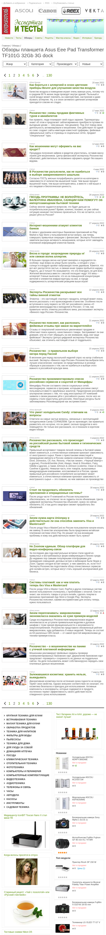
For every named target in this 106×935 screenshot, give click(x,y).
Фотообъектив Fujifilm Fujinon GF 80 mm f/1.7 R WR (86, 788)
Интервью (87, 38)
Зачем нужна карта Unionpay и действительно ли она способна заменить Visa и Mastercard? (62, 520)
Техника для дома (18, 743)
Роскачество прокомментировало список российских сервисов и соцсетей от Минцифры (61, 380)
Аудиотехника (15, 783)
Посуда (11, 755)
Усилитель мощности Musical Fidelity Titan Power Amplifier (86, 818)
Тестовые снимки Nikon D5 (18, 932)
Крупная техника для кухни (24, 715)
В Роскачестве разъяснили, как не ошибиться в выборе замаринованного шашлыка (60, 173)
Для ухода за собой (19, 747)
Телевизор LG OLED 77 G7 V (86, 844)
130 (49, 75)
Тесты (19, 38)
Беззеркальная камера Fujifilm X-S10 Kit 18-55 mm (86, 831)
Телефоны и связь (18, 787)
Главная (6, 46)
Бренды (98, 38)
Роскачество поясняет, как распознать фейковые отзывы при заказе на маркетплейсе (61, 324)
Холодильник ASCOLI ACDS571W (82, 747)
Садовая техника (17, 807)
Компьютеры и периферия (23, 771)
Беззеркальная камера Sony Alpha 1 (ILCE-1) (86, 774)
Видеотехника (15, 779)
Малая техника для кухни (23, 723)
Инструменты (15, 803)
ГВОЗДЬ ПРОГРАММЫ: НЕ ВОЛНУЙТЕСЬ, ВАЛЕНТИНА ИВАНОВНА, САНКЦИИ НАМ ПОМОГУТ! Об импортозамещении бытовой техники (66, 200)
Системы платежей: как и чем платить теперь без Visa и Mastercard (55, 584)
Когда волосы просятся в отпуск (21, 855)
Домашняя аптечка (19, 751)
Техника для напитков (21, 731)
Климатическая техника (22, 759)
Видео (76, 38)
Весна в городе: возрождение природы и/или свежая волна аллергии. (57, 255)
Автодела (12, 795)
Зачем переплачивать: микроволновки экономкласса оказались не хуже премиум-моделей (64, 614)
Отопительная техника (21, 763)
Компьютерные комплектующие (27, 775)
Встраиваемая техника (21, 719)
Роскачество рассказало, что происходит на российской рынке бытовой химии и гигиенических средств (65, 443)
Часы (9, 791)
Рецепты (49, 38)
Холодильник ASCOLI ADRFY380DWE (82, 734)
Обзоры (16, 46)
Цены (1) (81, 812)
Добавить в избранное (14, 3)
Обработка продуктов (20, 727)
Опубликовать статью (63, 3)
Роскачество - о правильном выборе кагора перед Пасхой (54, 352)
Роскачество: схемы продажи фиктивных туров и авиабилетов (57, 114)
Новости (9, 38)
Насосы (11, 799)
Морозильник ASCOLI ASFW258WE (82, 761)
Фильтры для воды (18, 735)
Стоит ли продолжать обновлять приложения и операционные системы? (56, 491)
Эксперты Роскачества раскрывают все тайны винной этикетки (56, 294)
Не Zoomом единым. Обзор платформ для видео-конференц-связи (57, 548)
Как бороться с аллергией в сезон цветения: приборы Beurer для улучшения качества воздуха (62, 86)
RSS (47, 3)
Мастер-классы (63, 38)
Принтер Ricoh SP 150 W (84, 805)
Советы (38, 38)
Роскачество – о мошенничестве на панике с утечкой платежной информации (58, 648)
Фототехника (15, 767)
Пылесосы (13, 739)
